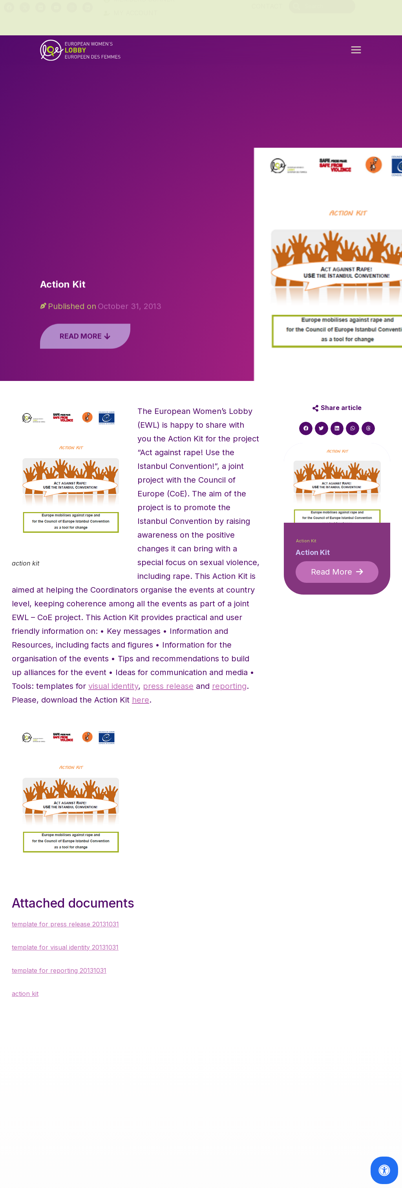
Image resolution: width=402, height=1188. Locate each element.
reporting (229, 686)
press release (168, 686)
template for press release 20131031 (65, 924)
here (140, 700)
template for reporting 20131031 (59, 970)
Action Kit (306, 541)
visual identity (113, 686)
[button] (356, 52)
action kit (25, 994)
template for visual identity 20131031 (65, 947)
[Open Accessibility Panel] (384, 1170)
